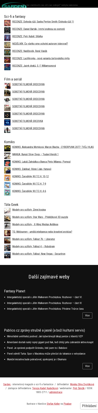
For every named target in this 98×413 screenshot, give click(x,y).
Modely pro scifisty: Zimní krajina (29, 209)
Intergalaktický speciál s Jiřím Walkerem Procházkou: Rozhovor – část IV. (44, 303)
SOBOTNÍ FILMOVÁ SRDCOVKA (28, 84)
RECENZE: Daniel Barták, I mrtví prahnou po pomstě (38, 29)
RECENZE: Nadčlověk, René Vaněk (29, 51)
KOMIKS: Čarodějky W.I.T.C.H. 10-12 (30, 176)
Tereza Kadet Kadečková (45, 388)
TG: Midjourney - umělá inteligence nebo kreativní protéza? (42, 231)
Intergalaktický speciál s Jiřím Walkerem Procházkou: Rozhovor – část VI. (44, 297)
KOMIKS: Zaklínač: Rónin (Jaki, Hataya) (31, 169)
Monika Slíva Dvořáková (82, 384)
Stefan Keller (53, 403)
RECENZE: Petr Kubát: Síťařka (27, 36)
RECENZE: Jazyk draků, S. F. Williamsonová (34, 65)
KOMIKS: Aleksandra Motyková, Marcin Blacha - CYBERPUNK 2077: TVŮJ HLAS (53, 147)
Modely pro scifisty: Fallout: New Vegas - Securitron (38, 253)
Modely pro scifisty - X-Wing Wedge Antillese (35, 224)
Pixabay (68, 403)
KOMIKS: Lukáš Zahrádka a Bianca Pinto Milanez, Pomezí (41, 161)
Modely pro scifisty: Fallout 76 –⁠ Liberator (33, 239)
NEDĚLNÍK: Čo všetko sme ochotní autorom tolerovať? (40, 43)
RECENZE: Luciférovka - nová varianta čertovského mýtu (41, 58)
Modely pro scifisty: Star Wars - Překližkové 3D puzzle (40, 217)
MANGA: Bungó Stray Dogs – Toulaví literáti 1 (35, 154)
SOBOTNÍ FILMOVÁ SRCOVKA (27, 121)
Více (87, 315)
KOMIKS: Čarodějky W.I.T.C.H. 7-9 (29, 183)
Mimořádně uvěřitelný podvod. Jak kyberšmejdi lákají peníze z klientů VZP (45, 336)
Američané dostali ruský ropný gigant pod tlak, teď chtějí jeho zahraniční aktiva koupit (50, 342)
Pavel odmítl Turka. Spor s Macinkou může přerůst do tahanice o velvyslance (46, 353)
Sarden (7, 384)
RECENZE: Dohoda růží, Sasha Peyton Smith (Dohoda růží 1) (43, 21)
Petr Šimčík (79, 388)
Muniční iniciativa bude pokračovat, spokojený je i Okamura (36, 359)
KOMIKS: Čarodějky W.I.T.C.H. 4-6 (29, 191)
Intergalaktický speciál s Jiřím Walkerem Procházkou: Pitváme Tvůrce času (45, 308)
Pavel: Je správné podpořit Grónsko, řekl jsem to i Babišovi (37, 347)
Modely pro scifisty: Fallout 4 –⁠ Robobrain (33, 246)
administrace (55, 392)
